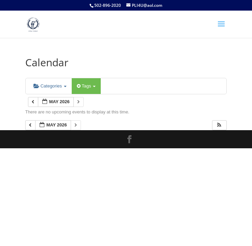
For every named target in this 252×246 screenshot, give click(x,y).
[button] (219, 125)
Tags (86, 85)
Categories (50, 85)
